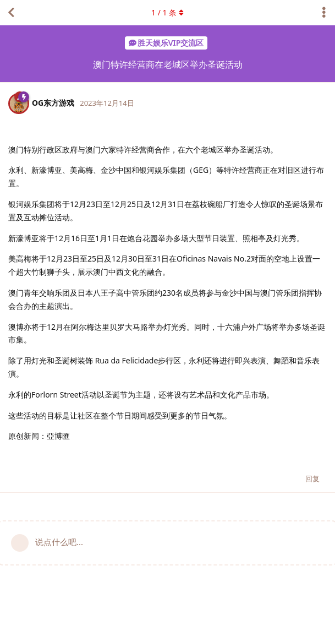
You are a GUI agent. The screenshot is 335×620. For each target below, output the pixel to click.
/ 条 (167, 12)
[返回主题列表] (11, 12)
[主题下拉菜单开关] (324, 12)
